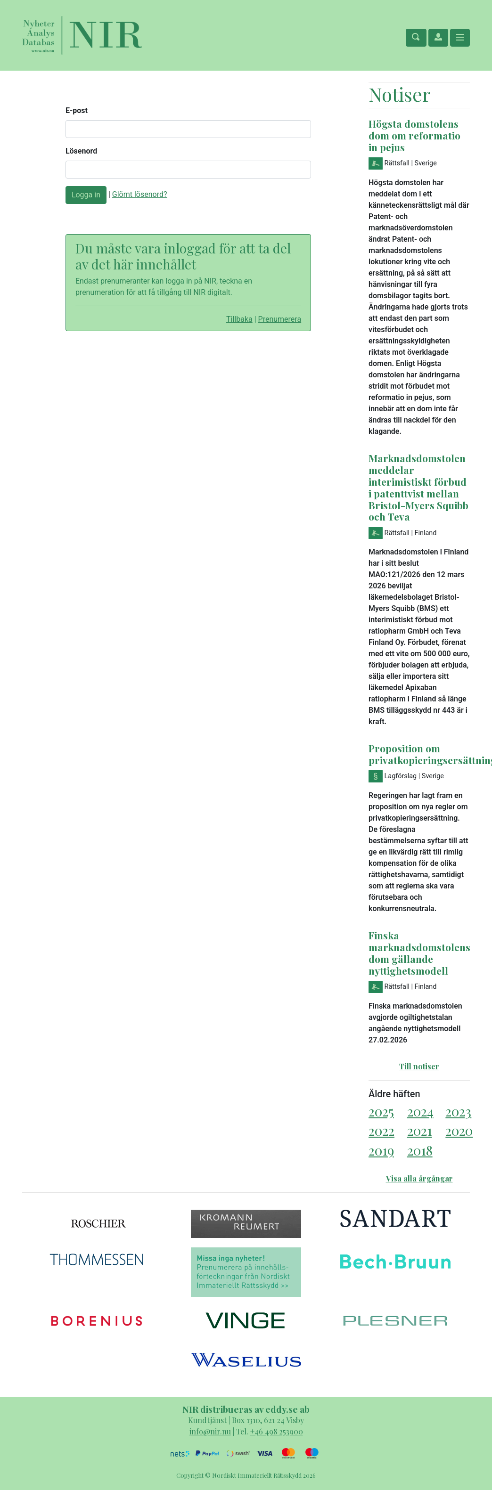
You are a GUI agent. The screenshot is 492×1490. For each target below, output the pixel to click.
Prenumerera (280, 319)
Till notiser (419, 1066)
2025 (381, 1111)
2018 (420, 1150)
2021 (419, 1130)
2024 (420, 1111)
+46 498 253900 (276, 1431)
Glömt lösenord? (139, 194)
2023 (458, 1111)
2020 (459, 1130)
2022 (381, 1130)
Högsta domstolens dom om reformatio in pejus (414, 135)
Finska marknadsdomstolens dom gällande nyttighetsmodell (419, 952)
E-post (77, 110)
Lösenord (81, 151)
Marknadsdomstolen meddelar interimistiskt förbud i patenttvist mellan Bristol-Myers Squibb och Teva (418, 487)
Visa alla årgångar (419, 1178)
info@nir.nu (210, 1431)
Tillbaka (239, 319)
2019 (381, 1150)
